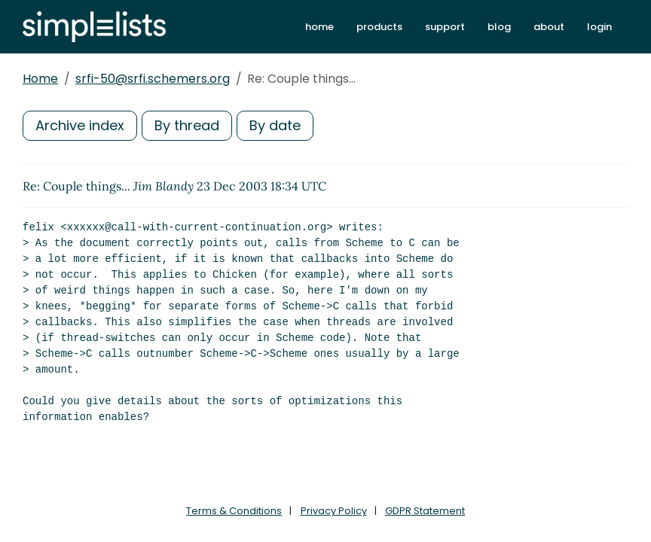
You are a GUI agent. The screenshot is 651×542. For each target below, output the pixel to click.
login (599, 27)
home (319, 27)
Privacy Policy (334, 511)
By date (275, 125)
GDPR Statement (425, 511)
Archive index (79, 125)
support (445, 27)
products (379, 27)
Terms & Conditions (234, 511)
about (548, 27)
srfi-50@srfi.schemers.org (152, 78)
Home (40, 78)
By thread (186, 125)
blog (499, 27)
